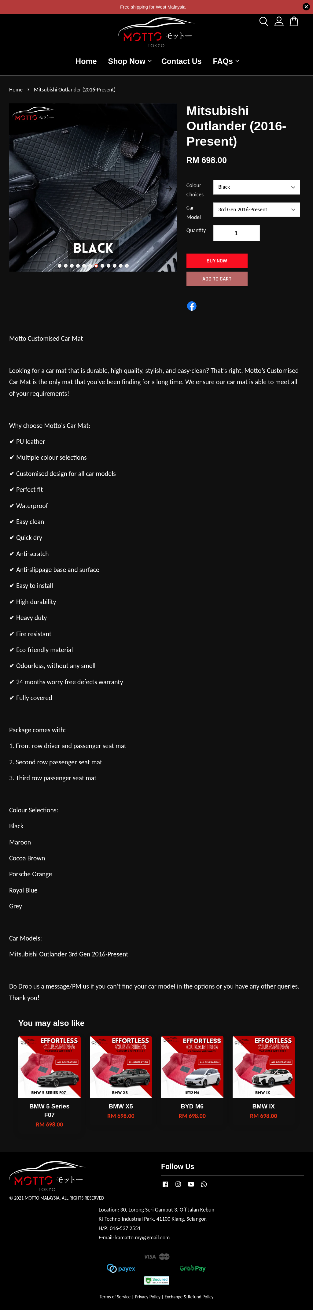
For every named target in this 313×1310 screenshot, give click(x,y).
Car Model (193, 212)
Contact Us (181, 61)
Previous (17, 189)
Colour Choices (195, 190)
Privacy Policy (147, 1297)
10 (114, 266)
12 (127, 266)
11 (121, 266)
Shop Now (130, 61)
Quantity (196, 230)
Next (169, 189)
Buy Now (217, 260)
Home (86, 61)
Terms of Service (115, 1297)
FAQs (226, 61)
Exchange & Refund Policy (189, 1297)
